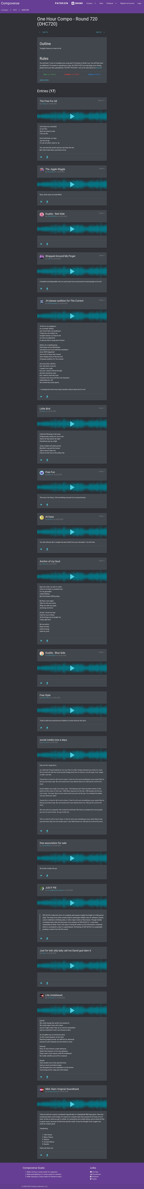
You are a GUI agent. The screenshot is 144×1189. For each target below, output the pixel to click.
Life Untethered (53, 995)
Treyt (49, 259)
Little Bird (45, 408)
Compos (91, 3)
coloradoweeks (52, 303)
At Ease (49, 516)
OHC (15, 10)
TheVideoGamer (52, 1091)
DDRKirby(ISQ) (52, 216)
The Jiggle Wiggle (55, 169)
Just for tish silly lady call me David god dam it (65, 950)
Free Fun (50, 472)
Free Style (45, 695)
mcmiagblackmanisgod (55, 890)
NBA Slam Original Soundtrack (62, 1089)
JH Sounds (51, 998)
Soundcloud (95, 1174)
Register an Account (127, 3)
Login (139, 3)
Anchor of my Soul (50, 561)
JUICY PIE (50, 887)
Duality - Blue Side (55, 652)
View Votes (44, 80)
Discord (98, 68)
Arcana (44, 564)
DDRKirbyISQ (51, 655)
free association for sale (53, 843)
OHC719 (43, 32)
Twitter (93, 1179)
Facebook (94, 1177)
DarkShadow (46, 698)
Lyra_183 (44, 742)
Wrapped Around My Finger (60, 256)
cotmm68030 (46, 845)
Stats (101, 3)
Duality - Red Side (55, 213)
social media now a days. (54, 739)
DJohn (44, 953)
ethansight (50, 172)
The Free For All (48, 101)
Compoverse (10, 3)
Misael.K (50, 519)
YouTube (94, 1172)
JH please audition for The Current (64, 300)
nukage (44, 104)
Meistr (49, 475)
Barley (44, 411)
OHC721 (100, 32)
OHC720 (25, 10)
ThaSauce (111, 3)
